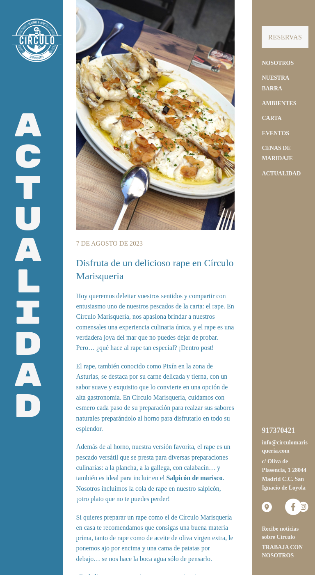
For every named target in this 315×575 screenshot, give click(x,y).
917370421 (278, 430)
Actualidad (281, 173)
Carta (271, 118)
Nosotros (278, 63)
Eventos (275, 133)
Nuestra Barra (275, 83)
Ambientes (279, 103)
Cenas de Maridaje (277, 153)
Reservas (285, 37)
